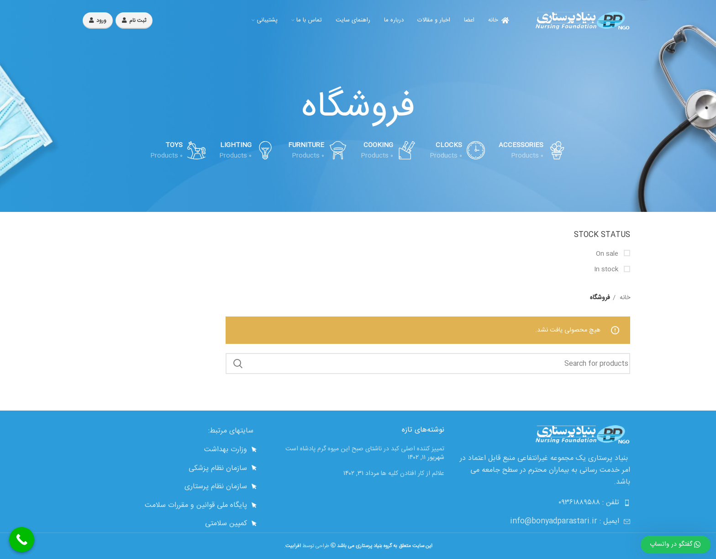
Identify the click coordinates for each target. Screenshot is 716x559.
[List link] (172, 450)
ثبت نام (134, 20)
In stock (607, 269)
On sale (608, 254)
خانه (624, 298)
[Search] (428, 363)
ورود (97, 20)
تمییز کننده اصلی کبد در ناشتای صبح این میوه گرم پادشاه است (364, 448)
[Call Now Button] (21, 539)
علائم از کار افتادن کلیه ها (412, 473)
